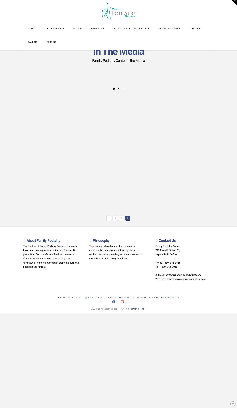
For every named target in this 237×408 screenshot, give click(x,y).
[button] (234, 3)
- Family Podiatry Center (132, 309)
